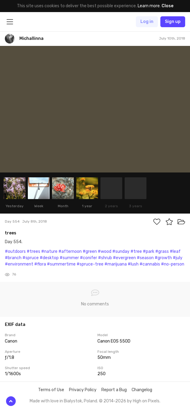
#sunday (120, 251)
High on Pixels (146, 401)
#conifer (88, 257)
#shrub (105, 257)
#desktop (49, 257)
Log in (146, 21)
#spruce (30, 257)
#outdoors (15, 251)
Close (167, 5)
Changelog (142, 389)
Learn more (149, 5)
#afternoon (70, 251)
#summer (69, 257)
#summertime (61, 264)
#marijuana (115, 264)
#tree (136, 251)
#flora (40, 264)
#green (90, 251)
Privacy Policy (83, 389)
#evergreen (124, 257)
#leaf (175, 251)
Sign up (173, 21)
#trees (33, 251)
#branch (13, 257)
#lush (133, 264)
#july (177, 257)
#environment (19, 264)
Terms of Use (51, 389)
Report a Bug (114, 389)
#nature (49, 251)
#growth (163, 257)
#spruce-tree (90, 264)
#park (148, 251)
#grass (162, 251)
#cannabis (149, 264)
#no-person (172, 264)
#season (145, 257)
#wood (104, 251)
